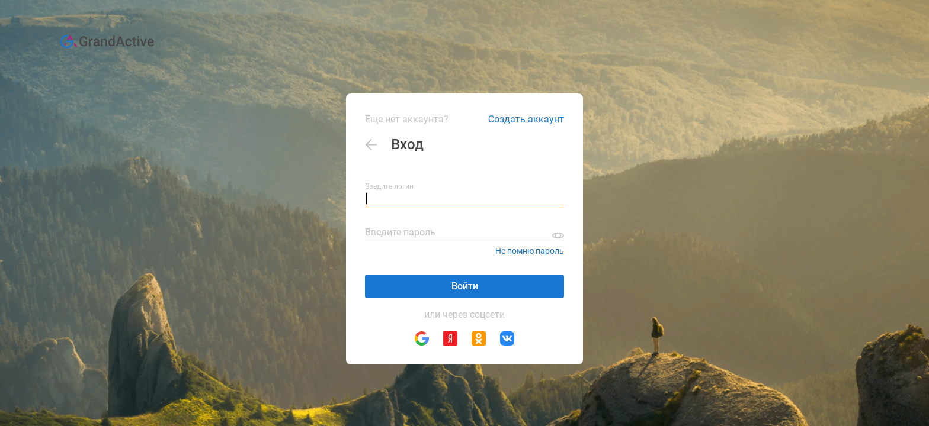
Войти (464, 286)
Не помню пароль (529, 251)
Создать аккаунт (526, 119)
